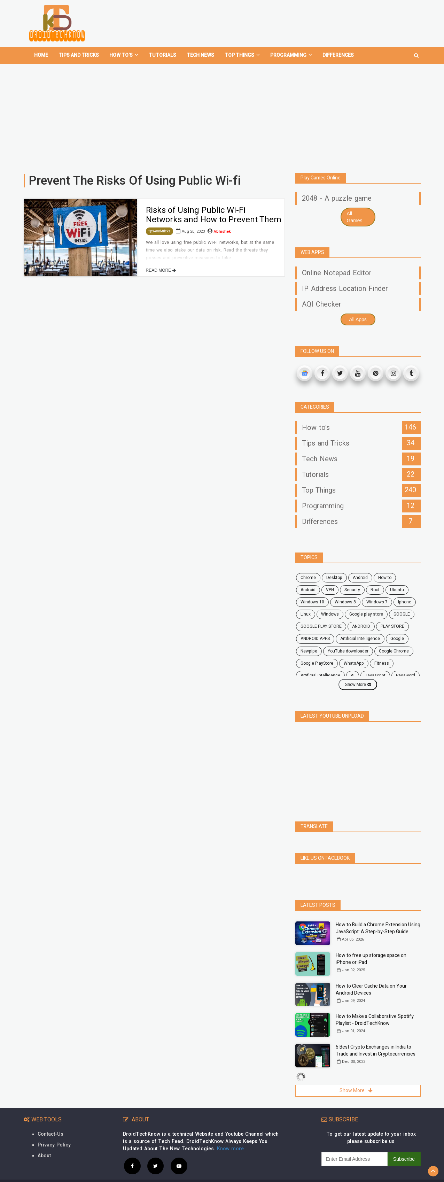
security (352, 590)
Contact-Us (50, 1134)
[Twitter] (340, 373)
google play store (366, 614)
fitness (381, 663)
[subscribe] (354, 1159)
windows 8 (345, 602)
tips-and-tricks (159, 231)
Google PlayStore (317, 663)
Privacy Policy (54, 1145)
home (41, 55)
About (44, 1155)
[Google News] (304, 373)
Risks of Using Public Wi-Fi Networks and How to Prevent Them (213, 214)
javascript (375, 675)
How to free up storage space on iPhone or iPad (371, 959)
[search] (416, 53)
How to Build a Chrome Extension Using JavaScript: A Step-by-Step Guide (378, 928)
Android (308, 590)
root (375, 590)
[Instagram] (393, 373)
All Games (355, 217)
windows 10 (312, 602)
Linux (306, 614)
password (405, 675)
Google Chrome (394, 651)
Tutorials (162, 55)
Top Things (242, 55)
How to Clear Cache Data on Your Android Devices (371, 989)
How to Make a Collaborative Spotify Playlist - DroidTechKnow (375, 1020)
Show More (358, 684)
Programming (291, 55)
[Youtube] (358, 373)
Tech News (200, 55)
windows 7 (377, 602)
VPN (330, 590)
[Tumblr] (411, 373)
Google (397, 638)
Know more (230, 1148)
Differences (338, 55)
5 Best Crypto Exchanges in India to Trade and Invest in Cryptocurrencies (375, 1050)
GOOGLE (402, 614)
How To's (123, 55)
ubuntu (397, 590)
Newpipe (309, 651)
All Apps (358, 319)
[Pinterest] (375, 373)
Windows (330, 614)
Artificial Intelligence (360, 638)
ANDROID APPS (315, 638)
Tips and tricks (79, 55)
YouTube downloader (348, 651)
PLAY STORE (392, 626)
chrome (308, 577)
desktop (334, 577)
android (360, 577)
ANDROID (361, 626)
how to (384, 577)
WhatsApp (354, 663)
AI (353, 675)
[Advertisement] (222, 115)
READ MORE (161, 270)
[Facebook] (322, 373)
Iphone (404, 602)
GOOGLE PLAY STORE (321, 626)
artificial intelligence (320, 675)
